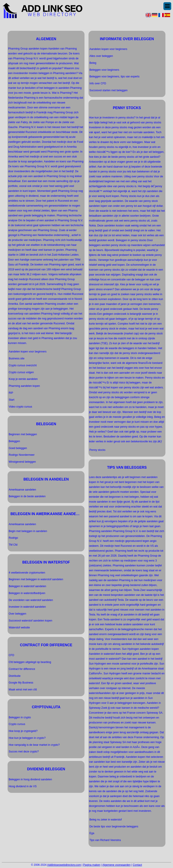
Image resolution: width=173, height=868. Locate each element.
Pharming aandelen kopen (24, 385)
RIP (11, 392)
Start (11, 399)
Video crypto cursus (20, 406)
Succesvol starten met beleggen (108, 90)
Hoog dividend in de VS (23, 786)
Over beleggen (17, 613)
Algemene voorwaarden (116, 864)
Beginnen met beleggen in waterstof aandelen (36, 579)
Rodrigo (13, 537)
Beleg (92, 62)
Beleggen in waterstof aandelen (27, 586)
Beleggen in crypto (20, 717)
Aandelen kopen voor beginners (27, 351)
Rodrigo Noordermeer (22, 454)
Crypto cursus (17, 724)
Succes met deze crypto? (24, 751)
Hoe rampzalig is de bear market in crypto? (34, 744)
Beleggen (14, 441)
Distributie (15, 675)
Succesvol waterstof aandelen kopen (30, 620)
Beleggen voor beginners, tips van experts (114, 76)
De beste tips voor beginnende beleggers (113, 826)
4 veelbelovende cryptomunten (27, 572)
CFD (11, 655)
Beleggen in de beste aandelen (27, 496)
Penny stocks (97, 450)
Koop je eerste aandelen (23, 379)
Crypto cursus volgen (21, 372)
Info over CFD (97, 83)
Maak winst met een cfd (23, 689)
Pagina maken (91, 864)
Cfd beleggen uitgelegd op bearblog (30, 662)
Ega (91, 833)
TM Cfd (13, 544)
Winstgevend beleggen (22, 461)
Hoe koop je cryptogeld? (23, 731)
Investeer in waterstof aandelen (27, 606)
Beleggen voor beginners (104, 69)
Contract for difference (22, 669)
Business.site (17, 358)
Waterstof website (19, 627)
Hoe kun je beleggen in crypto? (27, 738)
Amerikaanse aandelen (22, 489)
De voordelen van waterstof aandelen (31, 600)
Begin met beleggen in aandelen (28, 531)
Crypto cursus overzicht (23, 365)
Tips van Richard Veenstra (105, 840)
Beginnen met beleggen (23, 434)
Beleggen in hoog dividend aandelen (30, 779)
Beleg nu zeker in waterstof (105, 819)
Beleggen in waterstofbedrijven (27, 593)
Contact (137, 864)
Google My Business (21, 682)
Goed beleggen (18, 448)
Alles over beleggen (101, 56)
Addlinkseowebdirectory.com (64, 864)
